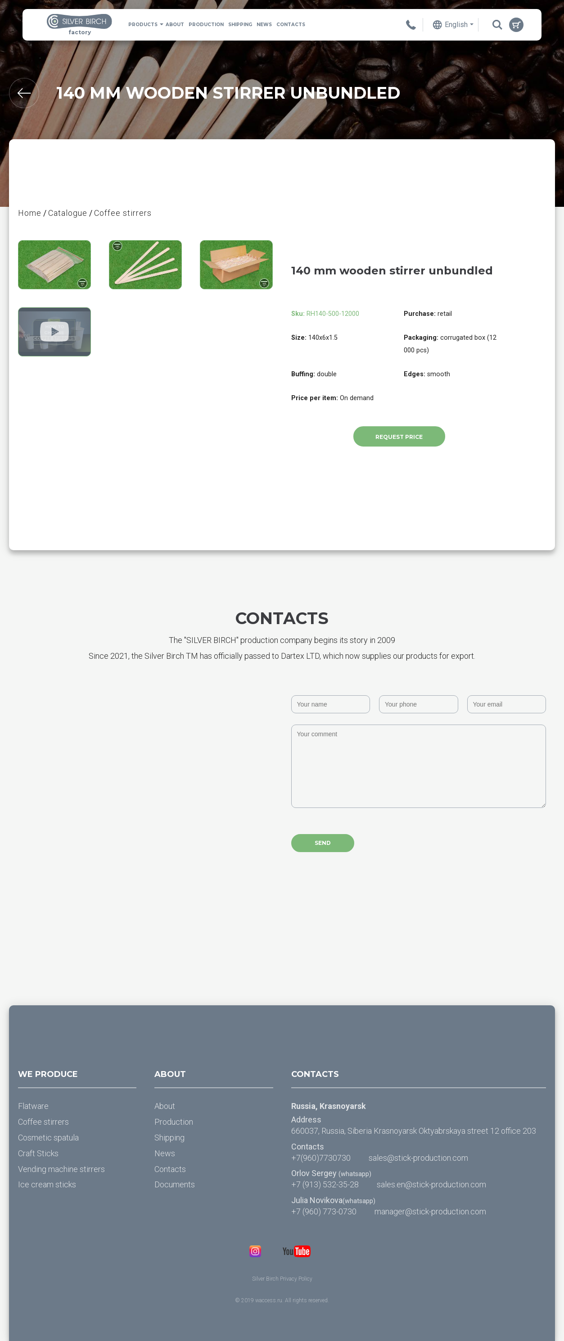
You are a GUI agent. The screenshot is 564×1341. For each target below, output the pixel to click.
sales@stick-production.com (418, 1158)
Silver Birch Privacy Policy (282, 1279)
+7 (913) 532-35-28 (325, 1184)
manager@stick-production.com (430, 1211)
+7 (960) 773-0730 (323, 1211)
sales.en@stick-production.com (431, 1184)
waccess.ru (268, 1300)
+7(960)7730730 (321, 1158)
